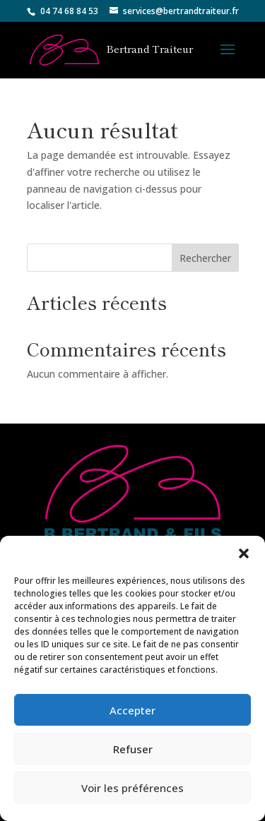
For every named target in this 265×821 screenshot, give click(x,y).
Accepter (132, 710)
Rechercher (205, 258)
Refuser (133, 749)
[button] (244, 553)
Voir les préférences (132, 788)
